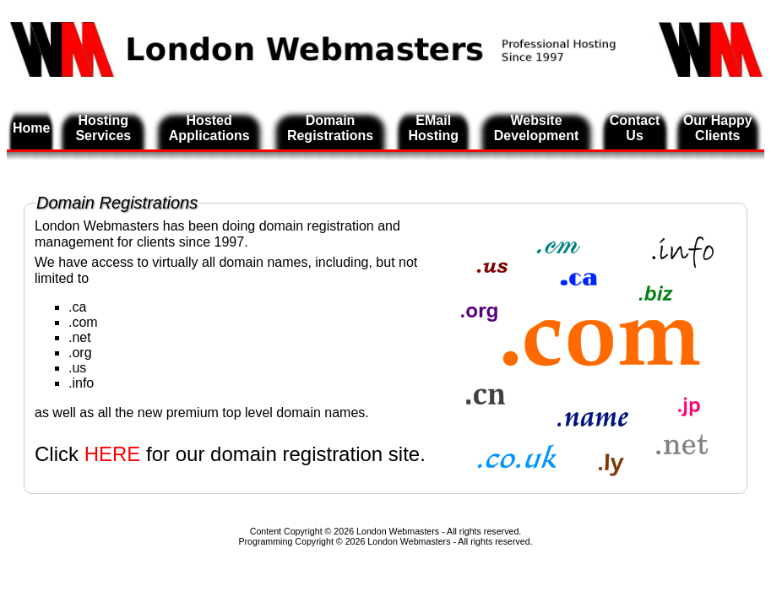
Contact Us (635, 128)
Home (31, 128)
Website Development (536, 128)
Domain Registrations (330, 128)
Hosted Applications (209, 128)
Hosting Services (103, 128)
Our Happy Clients (717, 128)
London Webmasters (408, 541)
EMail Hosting (433, 128)
